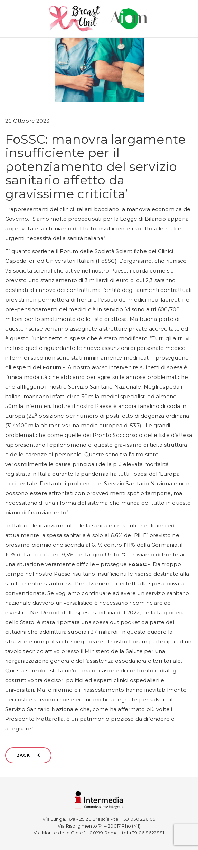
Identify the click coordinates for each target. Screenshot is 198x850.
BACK (28, 755)
